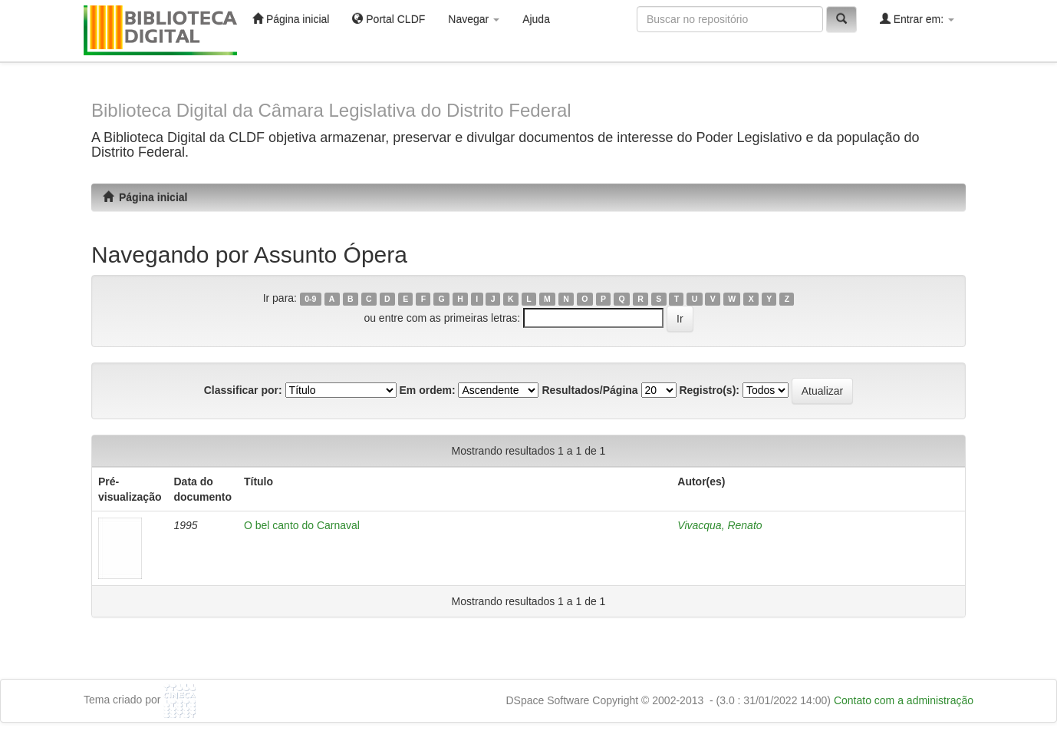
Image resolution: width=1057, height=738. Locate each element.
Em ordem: (427, 390)
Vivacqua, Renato (719, 525)
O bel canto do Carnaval (302, 525)
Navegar (473, 19)
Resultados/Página (589, 390)
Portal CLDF (388, 18)
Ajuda (536, 19)
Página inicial (290, 18)
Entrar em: (917, 18)
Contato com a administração (903, 700)
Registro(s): (709, 390)
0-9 (310, 298)
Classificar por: (243, 390)
